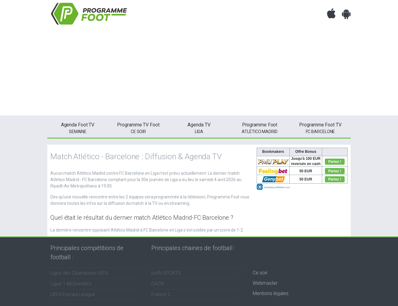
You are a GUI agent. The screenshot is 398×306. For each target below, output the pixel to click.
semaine (77, 127)
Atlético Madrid (259, 127)
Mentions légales (270, 293)
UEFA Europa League (72, 294)
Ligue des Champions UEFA (79, 273)
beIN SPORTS (166, 273)
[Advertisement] (199, 72)
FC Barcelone (320, 127)
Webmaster (265, 283)
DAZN (157, 284)
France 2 (160, 294)
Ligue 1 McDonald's (70, 284)
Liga (199, 127)
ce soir (138, 127)
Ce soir (260, 273)
